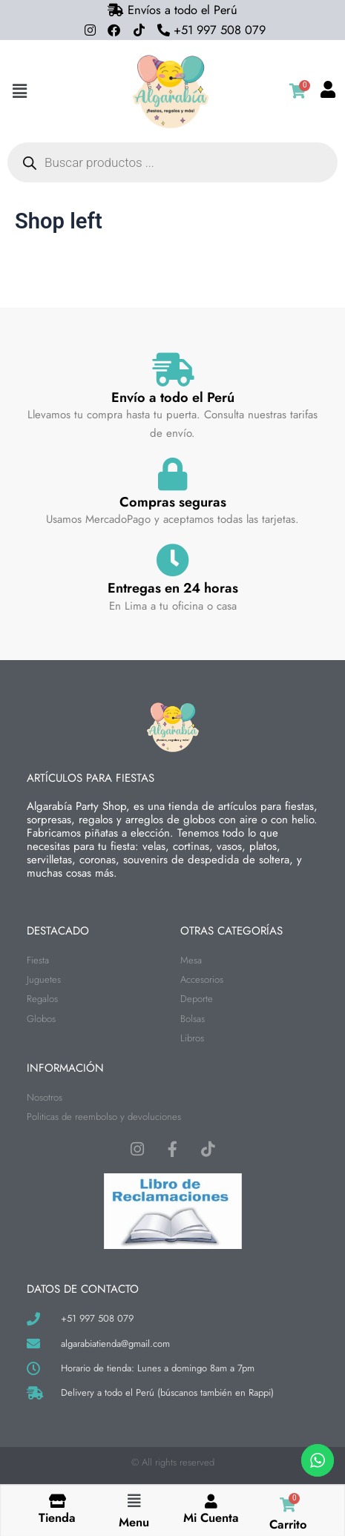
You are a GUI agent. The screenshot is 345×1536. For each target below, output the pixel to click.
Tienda (57, 1517)
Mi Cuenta (211, 1517)
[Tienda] (57, 1501)
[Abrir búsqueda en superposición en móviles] (172, 162)
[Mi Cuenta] (211, 1501)
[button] (20, 91)
